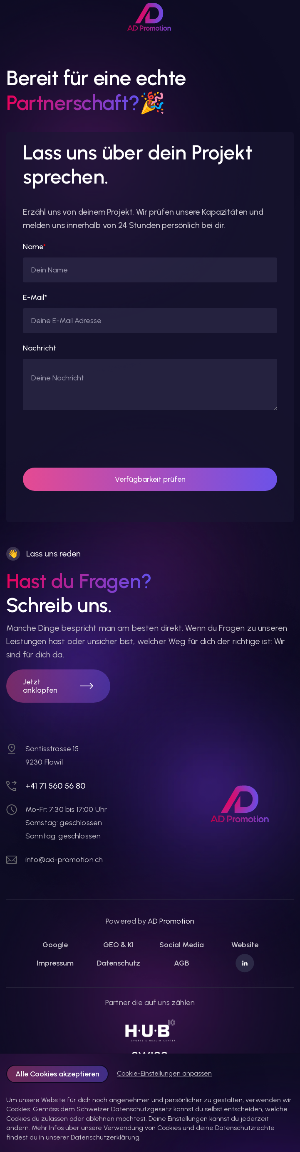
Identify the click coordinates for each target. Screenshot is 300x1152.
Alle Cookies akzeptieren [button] (57, 1073)
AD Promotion (171, 921)
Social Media (181, 944)
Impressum (55, 963)
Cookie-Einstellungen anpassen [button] (164, 1073)
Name (34, 246)
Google (55, 944)
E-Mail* (35, 297)
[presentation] (86, 439)
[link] (150, 17)
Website (244, 944)
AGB (181, 963)
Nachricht (39, 348)
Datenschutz (118, 963)
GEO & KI (118, 944)
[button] (58, 686)
